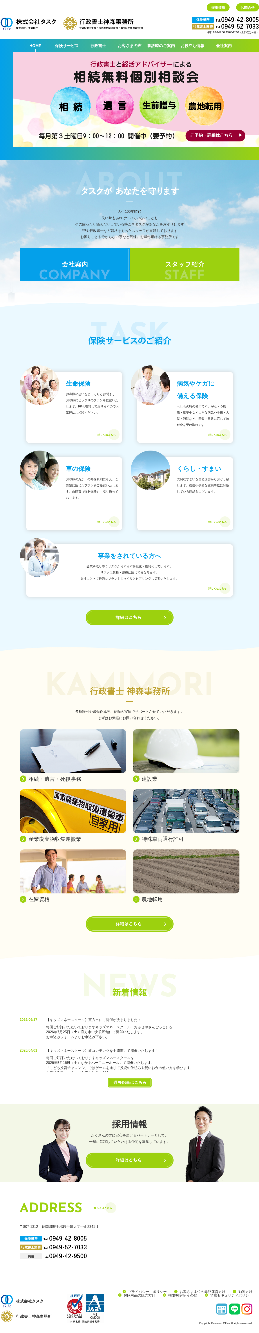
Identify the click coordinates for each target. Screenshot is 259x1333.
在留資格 (39, 899)
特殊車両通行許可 (163, 839)
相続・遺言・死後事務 (55, 779)
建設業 (150, 779)
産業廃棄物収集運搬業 (55, 839)
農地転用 (152, 899)
